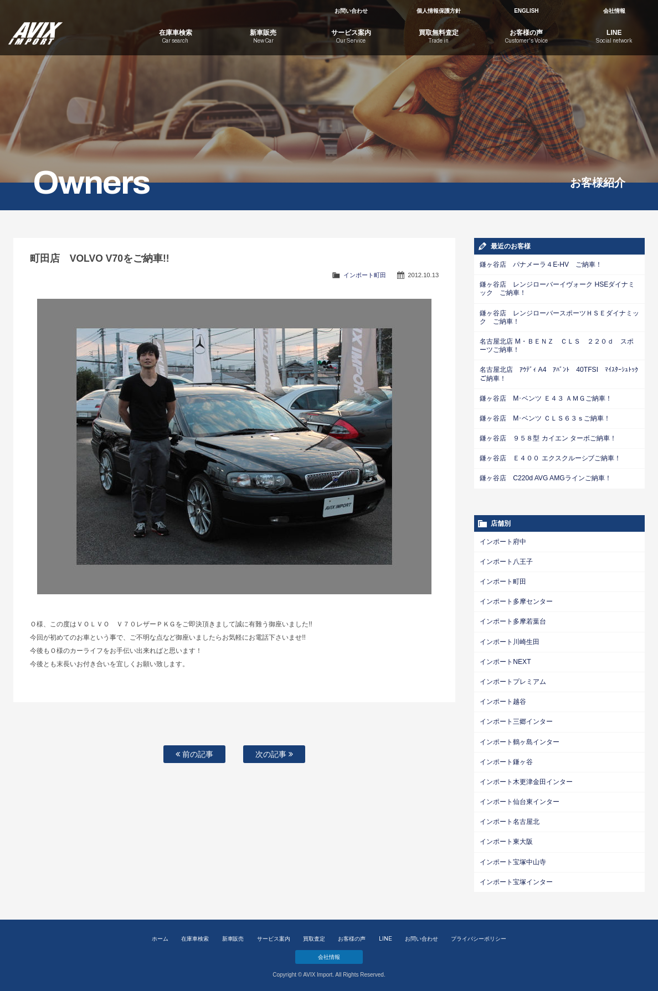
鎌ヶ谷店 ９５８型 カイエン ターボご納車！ (548, 437)
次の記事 (274, 754)
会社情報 (614, 11)
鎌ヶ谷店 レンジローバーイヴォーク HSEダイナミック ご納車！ (557, 289)
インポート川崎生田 (509, 640)
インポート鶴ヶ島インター (519, 739)
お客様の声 (352, 935)
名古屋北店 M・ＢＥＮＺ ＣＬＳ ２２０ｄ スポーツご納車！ (556, 345)
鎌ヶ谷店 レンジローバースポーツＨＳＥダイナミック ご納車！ (559, 317)
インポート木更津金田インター (526, 779)
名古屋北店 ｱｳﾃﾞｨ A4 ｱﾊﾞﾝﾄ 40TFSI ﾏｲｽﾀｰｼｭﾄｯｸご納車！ (559, 373)
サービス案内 (273, 935)
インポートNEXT (505, 659)
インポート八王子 (506, 560)
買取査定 (314, 935)
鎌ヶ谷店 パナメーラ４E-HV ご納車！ (541, 264)
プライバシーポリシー (478, 935)
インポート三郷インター (516, 719)
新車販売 (233, 935)
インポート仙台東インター (519, 799)
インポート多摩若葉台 (513, 620)
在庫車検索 (195, 935)
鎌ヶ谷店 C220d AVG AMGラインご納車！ (545, 477)
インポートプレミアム (513, 679)
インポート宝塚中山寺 (513, 859)
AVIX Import (66, 27)
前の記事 (194, 754)
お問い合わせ (351, 11)
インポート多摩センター (516, 600)
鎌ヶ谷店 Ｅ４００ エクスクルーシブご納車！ (550, 457)
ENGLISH (526, 11)
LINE (385, 935)
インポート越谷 (503, 699)
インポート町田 (364, 275)
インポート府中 (503, 540)
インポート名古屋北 (509, 819)
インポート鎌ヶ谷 (506, 759)
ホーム (160, 935)
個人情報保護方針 (439, 11)
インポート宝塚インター (516, 879)
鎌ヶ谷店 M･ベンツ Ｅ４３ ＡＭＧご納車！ (545, 397)
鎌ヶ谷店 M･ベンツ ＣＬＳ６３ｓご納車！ (545, 417)
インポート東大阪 (506, 839)
